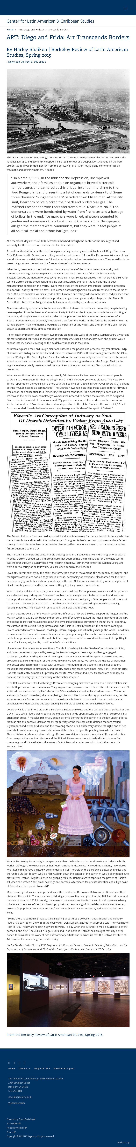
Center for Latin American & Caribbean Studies (50, 21)
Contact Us (24, 1068)
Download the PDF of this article (27, 61)
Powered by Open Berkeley (21, 1119)
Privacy (11, 1132)
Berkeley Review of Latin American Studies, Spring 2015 (67, 52)
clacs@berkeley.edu (19, 1096)
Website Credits (16, 1102)
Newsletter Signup (64, 1068)
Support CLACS (42, 1068)
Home (10, 29)
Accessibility (13, 1123)
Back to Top (124, 1142)
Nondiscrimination (17, 1127)
